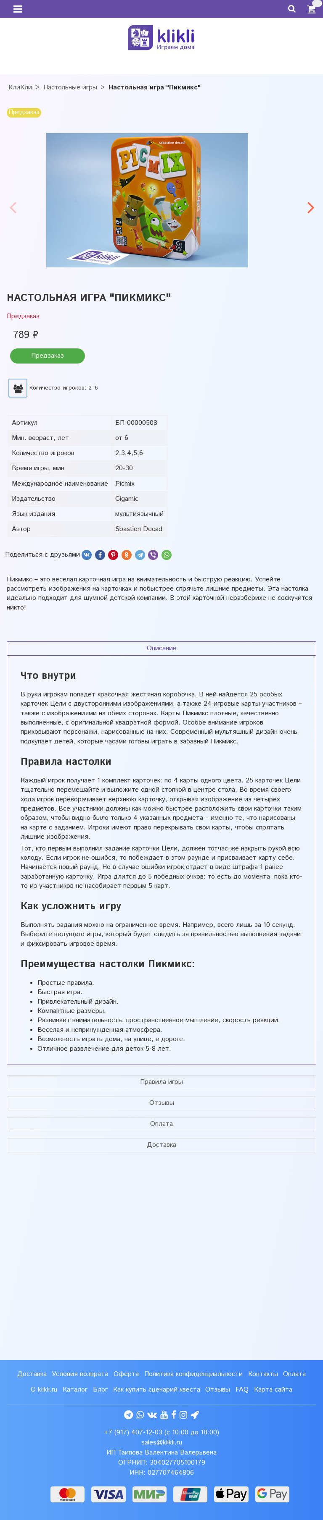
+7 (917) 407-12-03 (133, 1432)
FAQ (242, 1389)
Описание (162, 648)
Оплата (161, 1124)
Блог (100, 1389)
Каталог (75, 1389)
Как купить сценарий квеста (156, 1389)
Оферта (126, 1374)
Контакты (263, 1374)
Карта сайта (273, 1389)
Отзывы (161, 1103)
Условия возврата (80, 1374)
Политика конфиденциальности (193, 1374)
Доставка (161, 1145)
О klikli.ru (44, 1389)
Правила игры (161, 1082)
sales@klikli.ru (161, 1442)
